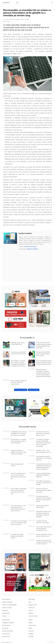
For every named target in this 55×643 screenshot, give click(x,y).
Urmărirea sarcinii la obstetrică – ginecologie (42, 521)
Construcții (31, 607)
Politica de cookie (7, 607)
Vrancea (6, 19)
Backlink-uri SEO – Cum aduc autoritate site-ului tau (43, 451)
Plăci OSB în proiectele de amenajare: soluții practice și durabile (43, 482)
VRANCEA (6, 2)
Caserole (31, 631)
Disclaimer (5, 610)
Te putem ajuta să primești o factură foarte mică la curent (18, 352)
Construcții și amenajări (14, 19)
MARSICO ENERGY (33, 249)
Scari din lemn (6, 633)
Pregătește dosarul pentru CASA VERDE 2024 (18, 343)
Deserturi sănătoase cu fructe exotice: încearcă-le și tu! (44, 535)
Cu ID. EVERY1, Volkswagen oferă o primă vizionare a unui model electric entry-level (18, 491)
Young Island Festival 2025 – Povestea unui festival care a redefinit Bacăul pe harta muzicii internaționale (44, 466)
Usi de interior (6, 636)
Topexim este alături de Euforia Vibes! (42, 506)
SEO (30, 602)
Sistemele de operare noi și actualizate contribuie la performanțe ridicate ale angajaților (43, 514)
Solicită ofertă (6, 613)
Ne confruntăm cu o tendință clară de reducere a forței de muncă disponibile (18, 441)
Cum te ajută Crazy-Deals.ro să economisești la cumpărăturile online (43, 528)
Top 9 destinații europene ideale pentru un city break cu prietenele (44, 458)
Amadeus (31, 633)
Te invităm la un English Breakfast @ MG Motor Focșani (17, 536)
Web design (32, 599)
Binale (30, 628)
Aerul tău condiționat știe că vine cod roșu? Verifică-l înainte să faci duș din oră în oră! (18, 476)
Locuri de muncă (33, 616)
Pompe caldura (6, 625)
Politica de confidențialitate (9, 605)
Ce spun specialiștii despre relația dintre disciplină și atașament (43, 475)
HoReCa (31, 613)
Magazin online (33, 605)
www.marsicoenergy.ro (30, 246)
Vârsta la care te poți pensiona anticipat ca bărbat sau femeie (43, 490)
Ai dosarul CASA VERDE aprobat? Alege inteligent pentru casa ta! (43, 353)
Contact (4, 616)
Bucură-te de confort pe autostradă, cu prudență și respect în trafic (43, 433)
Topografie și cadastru (8, 622)
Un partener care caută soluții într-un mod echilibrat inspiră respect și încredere (19, 522)
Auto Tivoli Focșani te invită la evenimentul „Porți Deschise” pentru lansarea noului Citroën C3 (18, 508)
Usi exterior (5, 628)
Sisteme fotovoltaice (24, 19)
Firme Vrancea (6, 599)
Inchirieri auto (5, 620)
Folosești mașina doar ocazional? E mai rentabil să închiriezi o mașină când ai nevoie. (43, 499)
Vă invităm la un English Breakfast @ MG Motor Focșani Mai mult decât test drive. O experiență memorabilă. (43, 443)
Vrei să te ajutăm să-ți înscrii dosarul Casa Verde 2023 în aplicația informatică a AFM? (43, 362)
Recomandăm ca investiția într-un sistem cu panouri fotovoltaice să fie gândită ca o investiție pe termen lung (18, 363)
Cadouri (31, 610)
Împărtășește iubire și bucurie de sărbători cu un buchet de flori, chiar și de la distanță (19, 433)
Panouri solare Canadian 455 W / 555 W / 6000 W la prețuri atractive (18, 382)
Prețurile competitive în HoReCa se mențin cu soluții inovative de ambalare (18, 452)
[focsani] (28, 2)
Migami (31, 622)
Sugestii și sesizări (7, 602)
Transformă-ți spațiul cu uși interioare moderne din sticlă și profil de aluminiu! (43, 542)
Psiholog (31, 636)
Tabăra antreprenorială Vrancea (17, 464)
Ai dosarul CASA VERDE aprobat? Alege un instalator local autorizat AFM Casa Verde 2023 (43, 345)
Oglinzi (30, 620)
